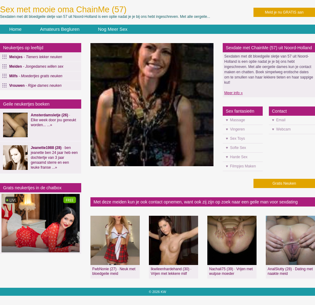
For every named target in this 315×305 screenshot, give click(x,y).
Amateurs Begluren (59, 29)
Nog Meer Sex (112, 29)
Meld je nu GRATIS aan (284, 12)
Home (15, 29)
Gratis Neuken (284, 183)
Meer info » (233, 93)
